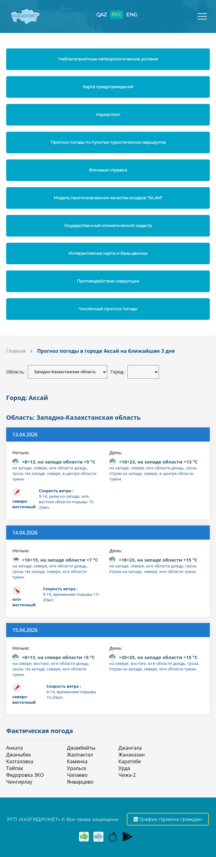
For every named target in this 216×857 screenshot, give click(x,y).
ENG (131, 15)
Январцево (80, 781)
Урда (124, 768)
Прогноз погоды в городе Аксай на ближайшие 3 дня (106, 351)
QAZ (101, 15)
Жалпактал (80, 754)
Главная (16, 351)
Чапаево (77, 775)
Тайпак (14, 768)
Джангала (130, 747)
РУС (116, 15)
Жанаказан (131, 754)
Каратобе (129, 761)
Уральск (76, 768)
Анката (14, 747)
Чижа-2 (127, 775)
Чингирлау (19, 781)
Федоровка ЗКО (25, 775)
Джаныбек (18, 754)
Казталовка (19, 761)
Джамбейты (81, 747)
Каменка (77, 761)
